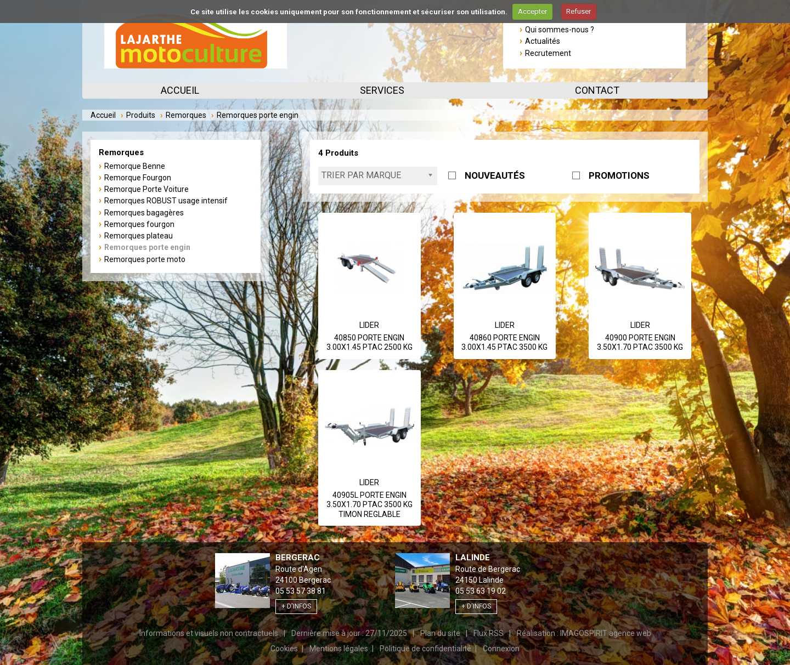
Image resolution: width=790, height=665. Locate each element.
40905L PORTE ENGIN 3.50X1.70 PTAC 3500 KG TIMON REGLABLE (369, 505)
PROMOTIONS (619, 175)
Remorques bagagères (144, 212)
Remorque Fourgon (137, 177)
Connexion (501, 648)
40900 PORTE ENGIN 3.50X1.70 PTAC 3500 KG (640, 342)
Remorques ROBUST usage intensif (166, 200)
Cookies (284, 648)
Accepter (532, 11)
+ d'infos (296, 606)
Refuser (578, 11)
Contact (597, 90)
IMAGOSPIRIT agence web (605, 633)
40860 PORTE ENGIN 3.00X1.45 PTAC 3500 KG (504, 342)
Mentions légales (338, 648)
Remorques (186, 115)
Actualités (542, 41)
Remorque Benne (134, 166)
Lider (369, 325)
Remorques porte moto (144, 259)
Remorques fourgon (139, 224)
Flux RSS (488, 633)
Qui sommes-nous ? (559, 29)
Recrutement (548, 53)
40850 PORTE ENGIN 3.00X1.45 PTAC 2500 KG (369, 342)
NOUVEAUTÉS (495, 175)
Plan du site (440, 633)
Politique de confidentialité (425, 648)
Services (382, 90)
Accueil (180, 90)
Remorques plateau (138, 235)
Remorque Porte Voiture (146, 189)
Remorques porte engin (147, 247)
